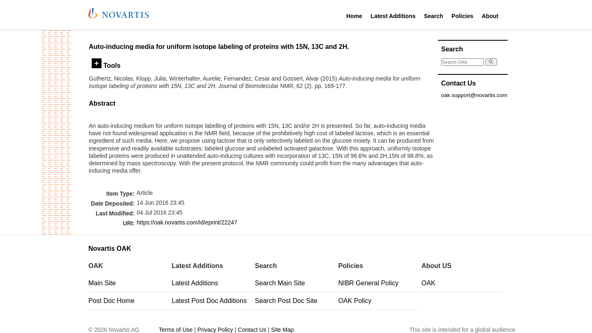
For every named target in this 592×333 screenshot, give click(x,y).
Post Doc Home (111, 300)
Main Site (102, 283)
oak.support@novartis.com (474, 95)
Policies (462, 16)
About (490, 16)
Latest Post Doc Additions (209, 300)
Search (433, 16)
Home (354, 16)
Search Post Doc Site (286, 300)
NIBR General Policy (368, 283)
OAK (428, 283)
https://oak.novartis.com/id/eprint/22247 (187, 222)
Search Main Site (280, 283)
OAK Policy (355, 300)
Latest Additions (393, 16)
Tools (106, 65)
